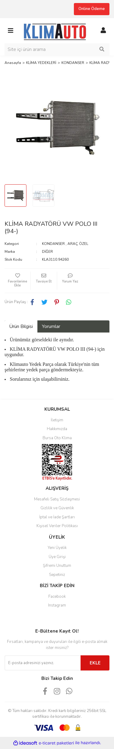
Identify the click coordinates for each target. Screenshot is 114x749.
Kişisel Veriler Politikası (57, 526)
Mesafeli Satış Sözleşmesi (57, 499)
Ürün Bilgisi (21, 326)
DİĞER (47, 251)
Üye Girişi (57, 557)
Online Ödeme (91, 9)
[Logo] (57, 30)
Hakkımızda (57, 429)
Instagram (57, 605)
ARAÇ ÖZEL (77, 243)
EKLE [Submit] (95, 663)
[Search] (57, 49)
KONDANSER (53, 243)
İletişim (57, 420)
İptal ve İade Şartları (57, 517)
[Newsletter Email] (43, 662)
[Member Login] (103, 30)
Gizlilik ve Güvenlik (57, 508)
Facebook (57, 596)
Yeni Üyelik (57, 547)
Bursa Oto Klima (57, 438)
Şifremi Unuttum (57, 565)
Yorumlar (51, 326)
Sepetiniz (57, 574)
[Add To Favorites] (17, 281)
